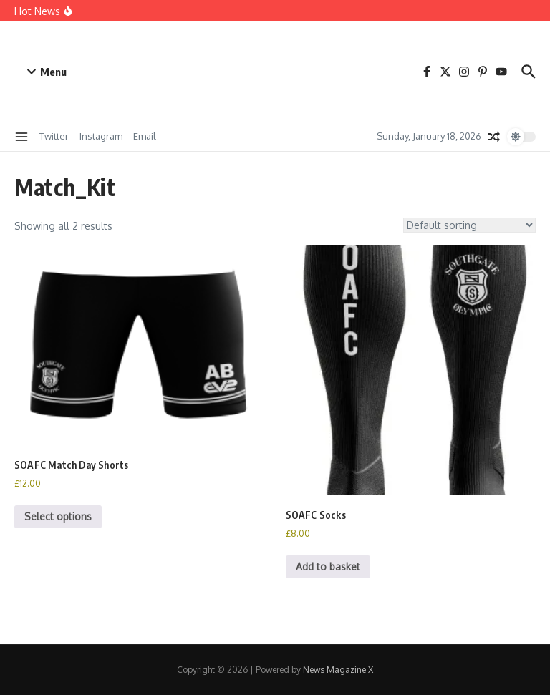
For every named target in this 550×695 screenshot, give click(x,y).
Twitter (54, 136)
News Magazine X (338, 669)
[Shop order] (469, 225)
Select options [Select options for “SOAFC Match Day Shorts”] (58, 516)
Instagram (100, 136)
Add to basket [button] (328, 566)
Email (144, 136)
